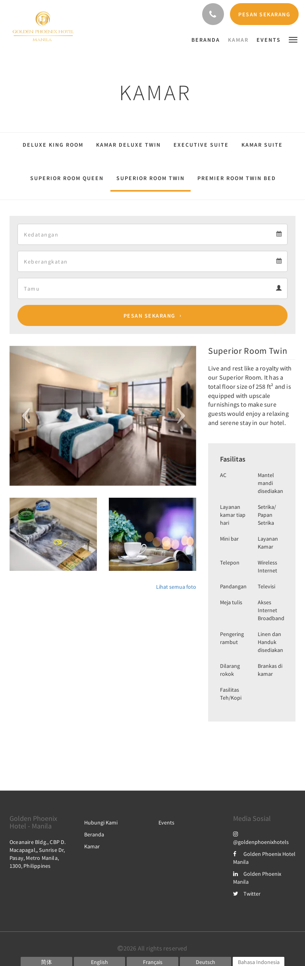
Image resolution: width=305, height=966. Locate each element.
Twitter (247, 893)
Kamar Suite (262, 144)
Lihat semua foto (176, 586)
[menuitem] (207, 39)
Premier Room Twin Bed (236, 178)
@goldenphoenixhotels (261, 838)
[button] (293, 39)
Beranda (94, 834)
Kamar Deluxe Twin (128, 144)
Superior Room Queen (67, 178)
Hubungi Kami (101, 822)
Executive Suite (201, 144)
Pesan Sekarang (150, 315)
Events (166, 822)
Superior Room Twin (150, 178)
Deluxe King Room (53, 144)
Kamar (92, 846)
